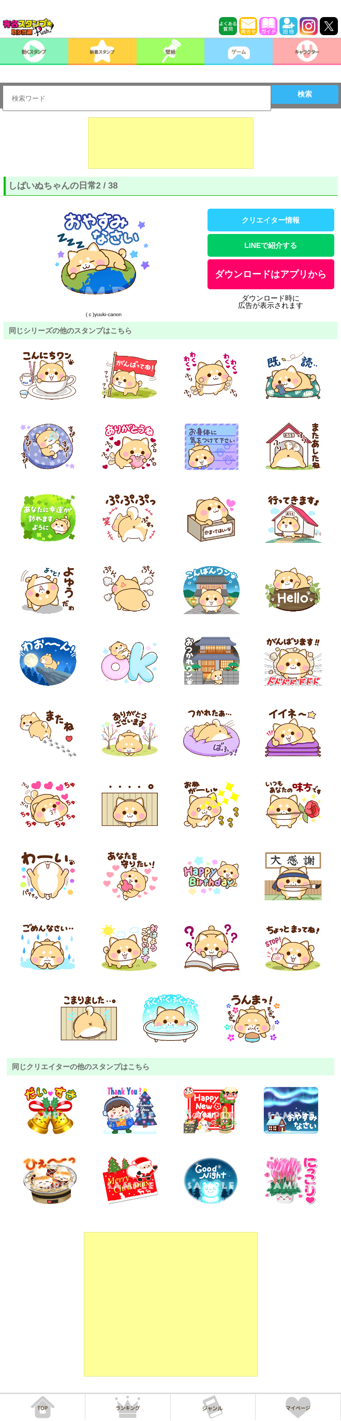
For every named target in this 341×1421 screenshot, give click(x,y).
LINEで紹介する (270, 245)
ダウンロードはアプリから (271, 274)
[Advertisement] (171, 143)
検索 (305, 94)
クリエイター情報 (271, 220)
